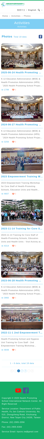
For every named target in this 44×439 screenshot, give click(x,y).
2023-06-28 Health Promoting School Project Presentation (22, 280)
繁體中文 (21, 10)
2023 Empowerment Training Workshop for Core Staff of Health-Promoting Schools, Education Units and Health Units (22, 176)
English (32, 10)
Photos (27, 16)
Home (5, 16)
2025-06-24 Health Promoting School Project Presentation (22, 72)
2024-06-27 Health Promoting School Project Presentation (22, 124)
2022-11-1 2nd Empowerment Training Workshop (22, 332)
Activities (16, 16)
